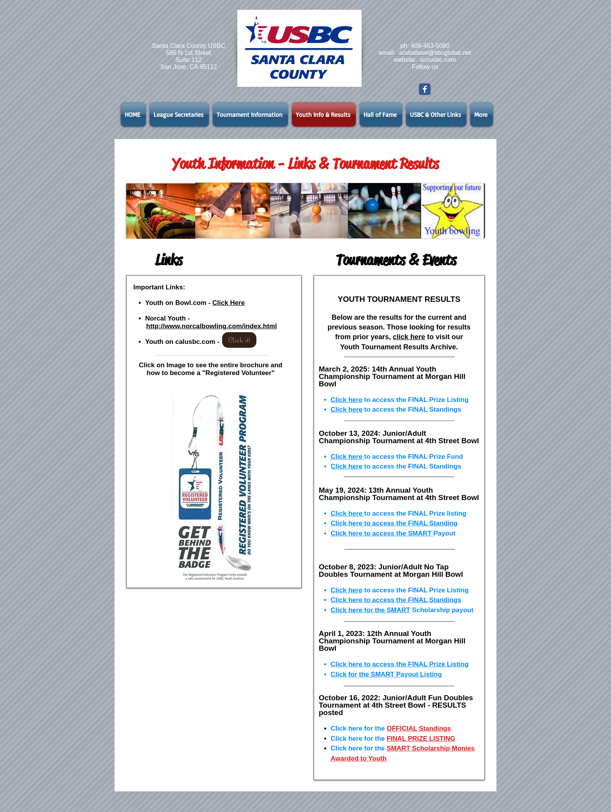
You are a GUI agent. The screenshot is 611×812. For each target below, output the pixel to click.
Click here (346, 399)
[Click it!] (239, 340)
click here (409, 337)
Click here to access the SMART (382, 533)
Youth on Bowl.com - (179, 302)
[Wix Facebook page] (425, 89)
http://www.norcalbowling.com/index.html (211, 326)
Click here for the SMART (370, 610)
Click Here (228, 302)
